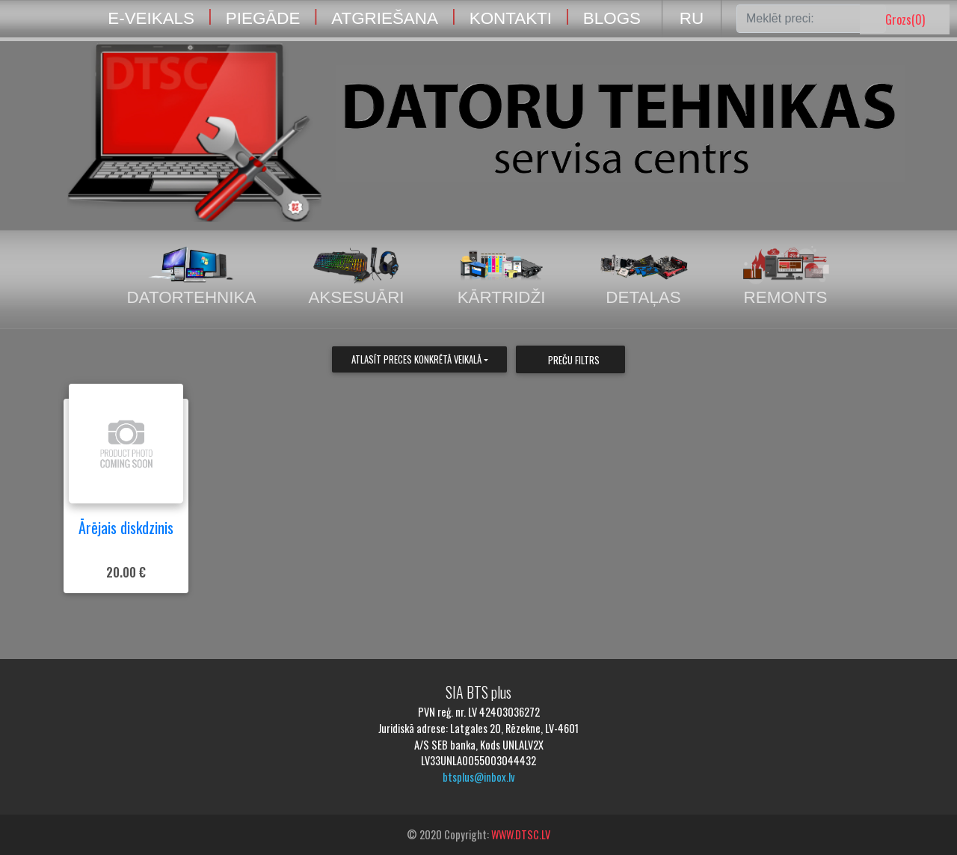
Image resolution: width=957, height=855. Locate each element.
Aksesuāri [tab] (356, 276)
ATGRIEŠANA (384, 18)
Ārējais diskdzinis (126, 527)
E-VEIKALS (151, 18)
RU (692, 18)
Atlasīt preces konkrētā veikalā (416, 359)
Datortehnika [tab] (191, 276)
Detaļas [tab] (644, 276)
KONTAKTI (511, 18)
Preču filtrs (574, 360)
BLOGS (612, 18)
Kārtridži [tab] (502, 276)
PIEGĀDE (263, 18)
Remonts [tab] (786, 276)
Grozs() (905, 19)
